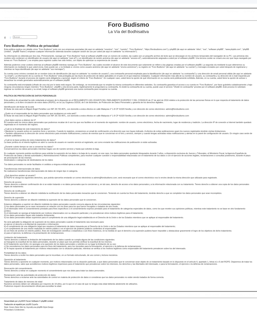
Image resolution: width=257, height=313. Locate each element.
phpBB (21, 301)
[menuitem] (25, 11)
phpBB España (32, 304)
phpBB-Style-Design (45, 307)
